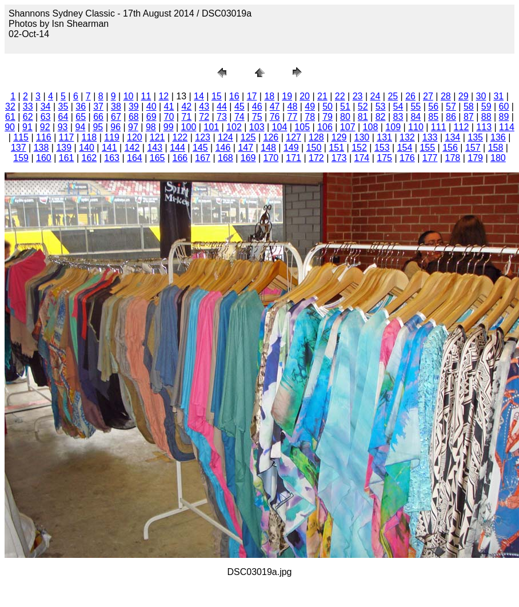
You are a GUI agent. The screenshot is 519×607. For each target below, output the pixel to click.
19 (287, 96)
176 (407, 158)
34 (46, 106)
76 (275, 117)
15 (216, 96)
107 (348, 127)
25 (393, 96)
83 (398, 117)
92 (45, 127)
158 (496, 147)
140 (86, 147)
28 (446, 96)
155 (427, 147)
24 (375, 96)
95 (98, 127)
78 (310, 117)
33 (28, 106)
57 (451, 106)
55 (415, 106)
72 (204, 117)
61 (10, 117)
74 (239, 117)
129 (339, 137)
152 (359, 147)
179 (475, 158)
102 (234, 127)
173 (339, 158)
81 (363, 117)
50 (327, 106)
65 (80, 117)
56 (433, 106)
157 (473, 147)
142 (132, 147)
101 (211, 127)
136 (498, 137)
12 (163, 96)
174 (362, 158)
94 (80, 127)
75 (257, 117)
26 (410, 96)
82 (381, 117)
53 (381, 106)
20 (305, 96)
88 (486, 117)
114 (506, 127)
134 (453, 137)
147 (245, 147)
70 (169, 117)
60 (504, 106)
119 (111, 137)
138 (41, 147)
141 (109, 147)
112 (461, 127)
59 (486, 106)
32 (10, 106)
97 (133, 127)
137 (18, 147)
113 (484, 127)
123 (202, 137)
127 (293, 137)
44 (222, 106)
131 (384, 137)
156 (450, 147)
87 (469, 117)
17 (252, 96)
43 (204, 106)
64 (63, 117)
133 (430, 137)
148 (268, 147)
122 (180, 137)
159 (21, 158)
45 (239, 106)
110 (416, 127)
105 (302, 127)
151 (336, 147)
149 (291, 147)
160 (43, 158)
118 (89, 137)
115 (21, 137)
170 (271, 158)
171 (293, 158)
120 (134, 137)
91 (27, 127)
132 (407, 137)
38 (116, 106)
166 (180, 158)
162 (89, 158)
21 (322, 96)
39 (134, 106)
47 (275, 106)
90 (10, 127)
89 (504, 117)
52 (363, 106)
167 (202, 158)
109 (393, 127)
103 (257, 127)
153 (382, 147)
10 (128, 96)
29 (463, 96)
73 (222, 117)
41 (169, 106)
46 (257, 106)
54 (398, 106)
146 (223, 147)
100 (189, 127)
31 (498, 96)
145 (200, 147)
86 (451, 117)
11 (146, 96)
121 (157, 137)
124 (225, 137)
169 (248, 158)
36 (80, 106)
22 (340, 96)
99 (168, 127)
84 (415, 117)
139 (63, 147)
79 (327, 117)
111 (438, 127)
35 (63, 106)
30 (481, 96)
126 (271, 137)
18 (269, 96)
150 (314, 147)
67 (116, 117)
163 (111, 158)
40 (151, 106)
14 (199, 96)
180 (498, 158)
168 (225, 158)
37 (98, 106)
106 (325, 127)
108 (370, 127)
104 (280, 127)
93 (63, 127)
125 (248, 137)
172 (316, 158)
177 (430, 158)
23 (358, 96)
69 (151, 117)
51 (345, 106)
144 (177, 147)
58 (469, 106)
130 (362, 137)
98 (151, 127)
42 (186, 106)
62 (28, 117)
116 (43, 137)
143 (154, 147)
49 (310, 106)
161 (66, 158)
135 (475, 137)
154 (405, 147)
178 (453, 158)
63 (46, 117)
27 (428, 96)
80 (345, 117)
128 (316, 137)
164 (134, 158)
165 (157, 158)
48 (292, 106)
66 (98, 117)
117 (66, 137)
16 (234, 96)
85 (433, 117)
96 (115, 127)
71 (186, 117)
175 (384, 158)
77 (292, 117)
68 (134, 117)
